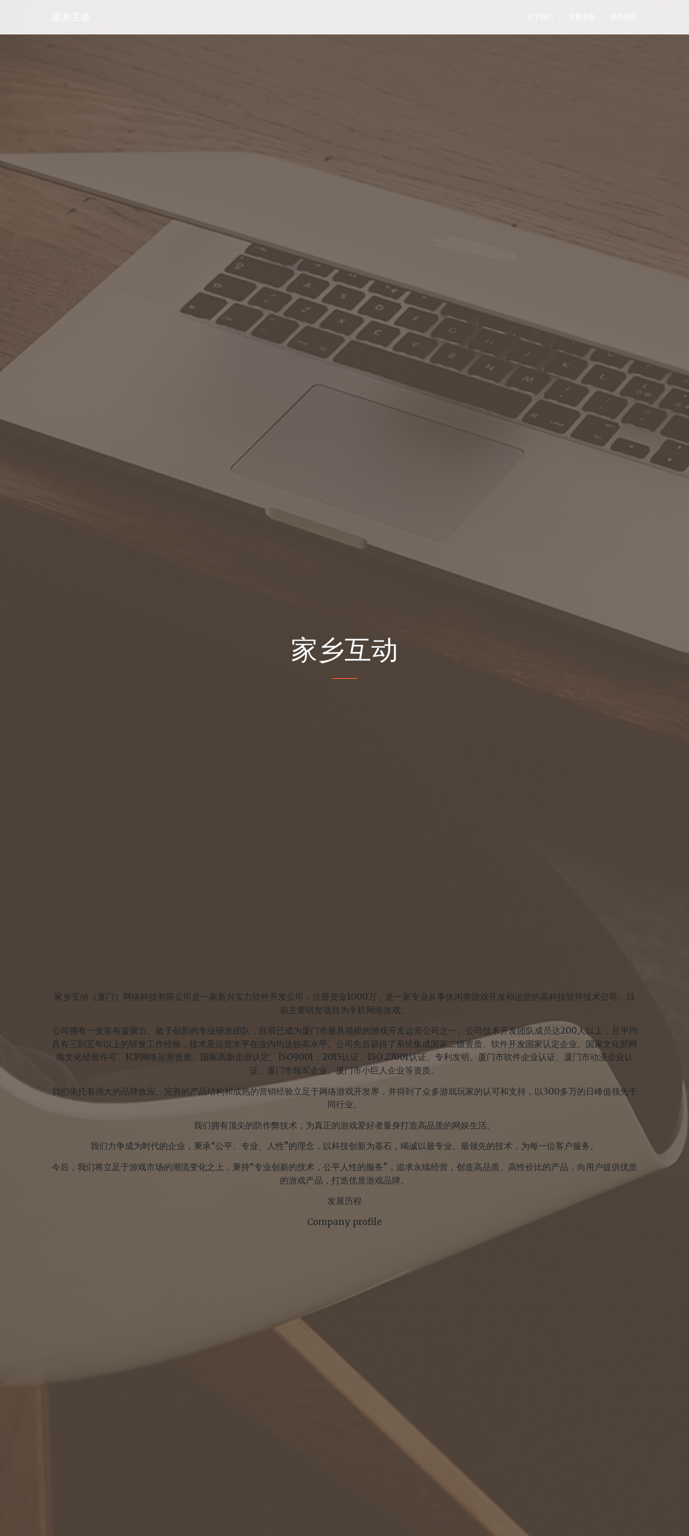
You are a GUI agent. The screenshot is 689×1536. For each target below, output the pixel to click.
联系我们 (624, 16)
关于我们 (539, 16)
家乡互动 (71, 17)
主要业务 (581, 16)
